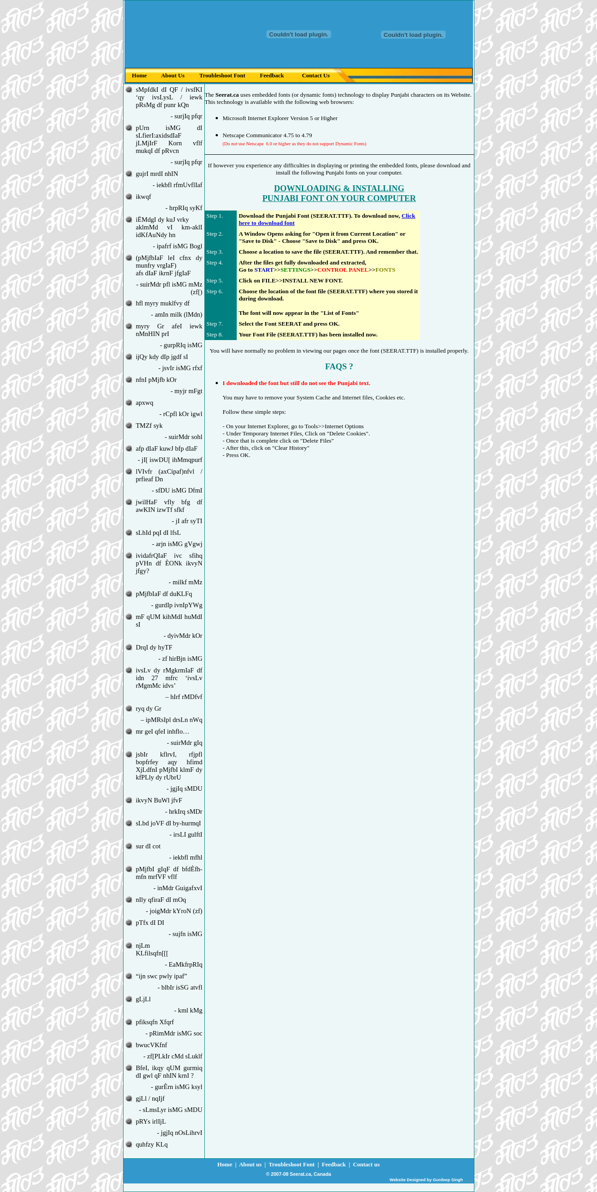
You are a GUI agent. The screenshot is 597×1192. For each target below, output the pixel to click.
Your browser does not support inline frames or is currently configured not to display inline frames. (298, 42)
